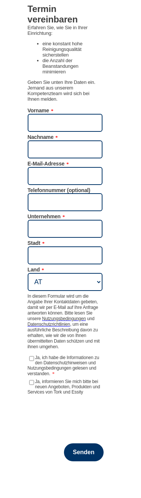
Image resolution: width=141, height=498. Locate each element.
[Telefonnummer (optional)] (65, 202)
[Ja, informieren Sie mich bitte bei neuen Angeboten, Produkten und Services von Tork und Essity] (31, 382)
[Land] (65, 282)
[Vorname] (65, 123)
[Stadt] (65, 255)
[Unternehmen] (65, 229)
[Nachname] (65, 149)
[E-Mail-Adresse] (65, 176)
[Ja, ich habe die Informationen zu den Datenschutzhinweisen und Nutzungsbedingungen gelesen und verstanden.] (31, 358)
